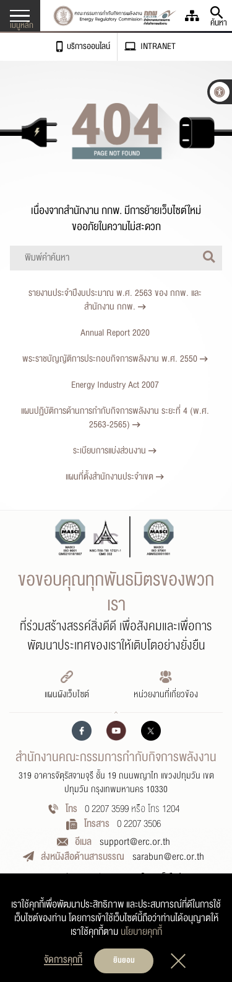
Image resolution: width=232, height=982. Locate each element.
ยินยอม (124, 960)
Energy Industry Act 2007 (115, 385)
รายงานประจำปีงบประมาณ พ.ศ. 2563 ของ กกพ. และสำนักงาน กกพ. (115, 300)
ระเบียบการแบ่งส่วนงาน (115, 450)
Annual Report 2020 (115, 333)
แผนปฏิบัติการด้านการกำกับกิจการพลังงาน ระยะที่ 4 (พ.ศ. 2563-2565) (115, 417)
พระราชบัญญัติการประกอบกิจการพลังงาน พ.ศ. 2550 (115, 359)
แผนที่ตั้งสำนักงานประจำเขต (115, 476)
